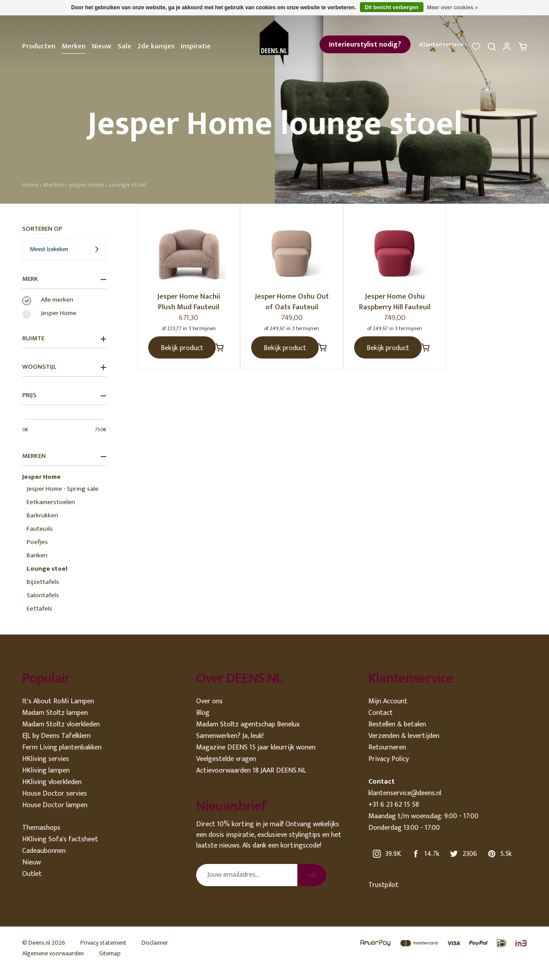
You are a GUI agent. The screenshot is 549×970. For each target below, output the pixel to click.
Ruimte (64, 338)
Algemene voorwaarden (53, 953)
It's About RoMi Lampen (58, 701)
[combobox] (64, 249)
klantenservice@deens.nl (404, 793)
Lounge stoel (127, 184)
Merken (74, 46)
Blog (202, 713)
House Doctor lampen (54, 805)
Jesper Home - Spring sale (63, 488)
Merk (64, 279)
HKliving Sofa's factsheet (60, 839)
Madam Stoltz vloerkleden (61, 724)
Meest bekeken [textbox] (49, 249)
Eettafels (39, 608)
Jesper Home (86, 184)
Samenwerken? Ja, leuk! (230, 736)
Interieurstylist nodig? (365, 45)
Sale (124, 46)
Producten (38, 46)
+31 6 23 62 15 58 (393, 805)
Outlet (32, 874)
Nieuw (101, 46)
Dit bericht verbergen (392, 7)
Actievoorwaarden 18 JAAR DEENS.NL (251, 771)
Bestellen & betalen (397, 724)
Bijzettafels (43, 582)
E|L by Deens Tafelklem (56, 736)
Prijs (64, 395)
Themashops (41, 828)
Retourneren (387, 747)
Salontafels (43, 595)
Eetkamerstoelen (51, 502)
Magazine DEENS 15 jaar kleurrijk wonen (256, 747)
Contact (380, 713)
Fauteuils (40, 528)
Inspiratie (196, 46)
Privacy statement (103, 943)
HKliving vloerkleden (52, 782)
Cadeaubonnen (44, 851)
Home (30, 184)
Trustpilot (383, 885)
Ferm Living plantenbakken (62, 747)
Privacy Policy (388, 759)
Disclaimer (155, 943)
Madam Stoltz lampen (55, 713)
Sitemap (110, 953)
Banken (37, 555)
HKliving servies (45, 759)
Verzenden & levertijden (403, 736)
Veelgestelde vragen (226, 759)
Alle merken (57, 300)
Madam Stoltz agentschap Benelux (248, 724)
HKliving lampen (46, 771)
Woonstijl (64, 367)
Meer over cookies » (452, 7)
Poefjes (37, 542)
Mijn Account (387, 701)
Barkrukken (42, 515)
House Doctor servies (54, 794)
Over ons (209, 701)
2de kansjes (156, 46)
